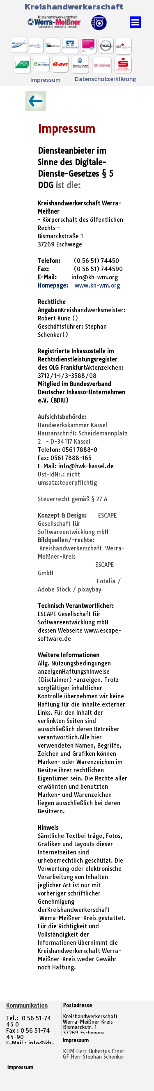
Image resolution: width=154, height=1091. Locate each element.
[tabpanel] (77, 543)
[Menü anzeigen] (135, 22)
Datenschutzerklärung (105, 78)
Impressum (45, 79)
